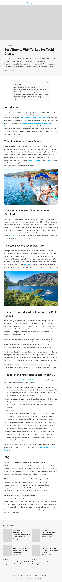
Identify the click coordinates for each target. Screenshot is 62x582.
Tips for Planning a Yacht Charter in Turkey (27, 97)
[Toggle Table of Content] (46, 82)
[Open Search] (58, 2)
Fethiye (48, 160)
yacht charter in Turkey (26, 380)
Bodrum (32, 160)
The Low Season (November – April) (25, 92)
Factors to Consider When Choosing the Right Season (31, 94)
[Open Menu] (4, 2)
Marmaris (39, 160)
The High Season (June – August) (24, 87)
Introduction (18, 85)
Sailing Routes (8, 45)
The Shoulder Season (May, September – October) (30, 89)
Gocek (13, 236)
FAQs (15, 99)
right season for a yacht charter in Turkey (34, 118)
